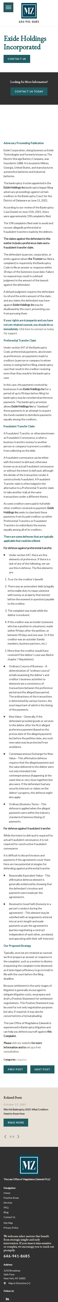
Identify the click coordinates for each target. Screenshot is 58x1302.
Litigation (21, 1059)
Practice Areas (11, 1197)
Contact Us (17, 58)
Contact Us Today (29, 91)
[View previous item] (5, 1136)
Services (8, 1202)
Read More (16, 1122)
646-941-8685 (29, 21)
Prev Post (15, 1069)
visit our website (21, 1043)
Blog (6, 1212)
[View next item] (18, 1136)
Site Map (8, 1222)
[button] (8, 7)
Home (7, 1193)
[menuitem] (29, 1193)
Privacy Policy (11, 1227)
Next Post (42, 1069)
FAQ (6, 1207)
